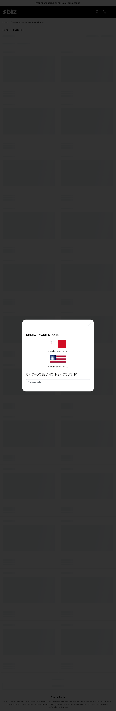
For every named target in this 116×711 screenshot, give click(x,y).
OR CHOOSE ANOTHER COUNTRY (52, 369)
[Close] (89, 319)
